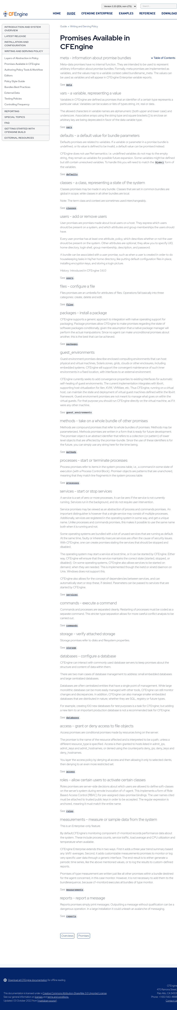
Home (57, 13)
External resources (19, 137)
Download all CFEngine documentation (25, 980)
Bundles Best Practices (17, 87)
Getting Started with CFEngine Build (20, 130)
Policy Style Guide (15, 81)
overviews (67, 936)
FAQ (7, 122)
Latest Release (15, 36)
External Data (12, 92)
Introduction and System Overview (23, 28)
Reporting (12, 111)
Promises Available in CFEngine (22, 64)
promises (83, 936)
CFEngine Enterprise (97, 13)
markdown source (47, 1000)
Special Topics (15, 117)
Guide (71, 13)
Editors (8, 75)
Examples (126, 13)
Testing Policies (13, 98)
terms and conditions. (58, 996)
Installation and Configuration (17, 43)
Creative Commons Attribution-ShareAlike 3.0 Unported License (74, 993)
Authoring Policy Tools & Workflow (24, 69)
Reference (147, 13)
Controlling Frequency (17, 104)
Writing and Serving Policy (24, 51)
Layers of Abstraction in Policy (21, 58)
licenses (39, 996)
